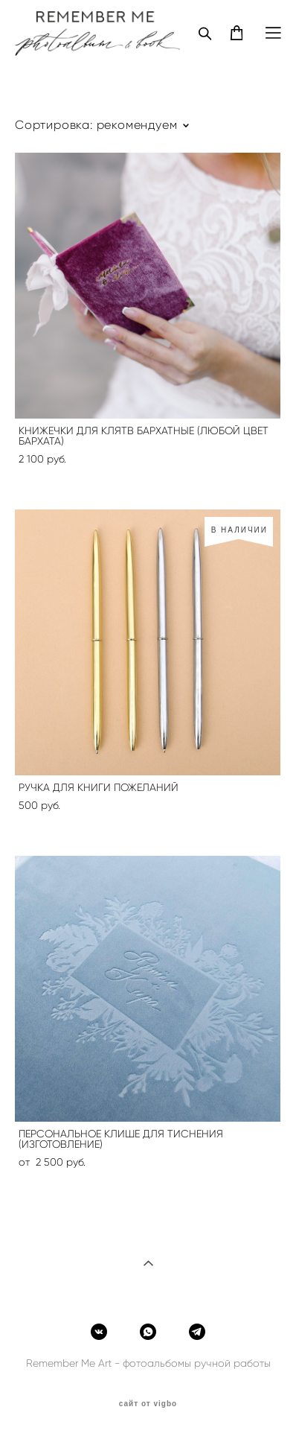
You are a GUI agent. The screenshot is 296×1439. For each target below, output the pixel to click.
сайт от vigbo (148, 1404)
